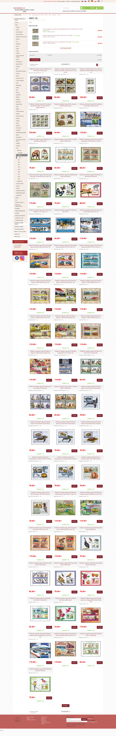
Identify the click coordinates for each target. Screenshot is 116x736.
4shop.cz (74, 726)
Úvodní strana (17, 15)
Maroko (17, 92)
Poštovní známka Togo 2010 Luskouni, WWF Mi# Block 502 (65, 105)
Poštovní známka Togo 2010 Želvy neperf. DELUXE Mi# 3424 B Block (91, 387)
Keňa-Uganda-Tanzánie (21, 71)
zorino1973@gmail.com (92, 721)
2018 (19, 176)
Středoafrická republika (21, 132)
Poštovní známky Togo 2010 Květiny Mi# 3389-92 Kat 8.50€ (40, 599)
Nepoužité (19, 150)
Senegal (17, 120)
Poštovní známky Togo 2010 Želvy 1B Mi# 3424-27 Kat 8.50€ (40, 69)
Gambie (17, 53)
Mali (17, 90)
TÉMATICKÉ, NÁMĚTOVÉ (20, 211)
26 (31, 65)
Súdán (17, 135)
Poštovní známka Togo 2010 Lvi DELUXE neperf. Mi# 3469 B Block (91, 458)
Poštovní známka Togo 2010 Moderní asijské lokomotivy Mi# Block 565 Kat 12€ (40, 635)
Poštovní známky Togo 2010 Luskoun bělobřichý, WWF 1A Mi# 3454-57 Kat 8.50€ (62, 29)
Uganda (17, 186)
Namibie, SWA (19, 104)
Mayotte (18, 97)
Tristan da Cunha (19, 183)
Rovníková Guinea (20, 116)
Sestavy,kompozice (19, 229)
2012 (19, 162)
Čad (17, 41)
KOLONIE (17, 213)
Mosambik (18, 102)
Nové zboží (17, 236)
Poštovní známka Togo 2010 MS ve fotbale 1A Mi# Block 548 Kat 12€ (65, 316)
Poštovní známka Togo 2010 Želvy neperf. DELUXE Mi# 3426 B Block (65, 422)
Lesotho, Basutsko (20, 80)
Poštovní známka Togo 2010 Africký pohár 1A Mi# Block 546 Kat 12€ (65, 281)
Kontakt (68, 1)
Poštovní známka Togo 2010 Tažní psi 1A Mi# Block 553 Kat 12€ (91, 211)
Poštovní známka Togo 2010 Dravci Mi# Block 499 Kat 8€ (65, 564)
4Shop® (71, 725)
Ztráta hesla (43, 721)
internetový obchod (74, 723)
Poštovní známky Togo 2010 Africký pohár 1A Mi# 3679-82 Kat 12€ (40, 281)
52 (33, 65)
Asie (16, 200)
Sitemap (43, 723)
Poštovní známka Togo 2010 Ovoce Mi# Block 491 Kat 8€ (90, 564)
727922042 (89, 718)
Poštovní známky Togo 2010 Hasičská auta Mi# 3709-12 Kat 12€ (40, 528)
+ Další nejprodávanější (65, 48)
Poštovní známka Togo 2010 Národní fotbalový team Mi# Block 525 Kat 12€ (91, 493)
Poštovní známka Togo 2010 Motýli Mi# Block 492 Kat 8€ (65, 175)
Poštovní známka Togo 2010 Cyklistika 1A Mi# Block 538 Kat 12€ (91, 105)
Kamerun (18, 66)
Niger (17, 106)
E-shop (67, 723)
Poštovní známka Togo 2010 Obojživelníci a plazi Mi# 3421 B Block (40, 458)
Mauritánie (18, 94)
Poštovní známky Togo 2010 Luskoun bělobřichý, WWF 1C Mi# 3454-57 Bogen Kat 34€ (40, 105)
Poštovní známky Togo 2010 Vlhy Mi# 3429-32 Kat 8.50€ (91, 634)
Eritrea (17, 46)
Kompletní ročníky (19, 220)
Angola (17, 29)
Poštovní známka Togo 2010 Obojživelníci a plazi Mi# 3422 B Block (65, 458)
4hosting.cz (82, 725)
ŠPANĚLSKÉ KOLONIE (20, 193)
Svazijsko (18, 143)
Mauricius (18, 99)
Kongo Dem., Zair (19, 78)
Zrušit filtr (100, 59)
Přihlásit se (43, 718)
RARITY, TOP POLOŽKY (20, 231)
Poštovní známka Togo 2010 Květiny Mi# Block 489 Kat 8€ (65, 599)
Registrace (43, 719)
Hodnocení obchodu (45, 722)
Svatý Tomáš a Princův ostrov (20, 140)
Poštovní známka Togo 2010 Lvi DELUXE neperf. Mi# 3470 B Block (40, 493)
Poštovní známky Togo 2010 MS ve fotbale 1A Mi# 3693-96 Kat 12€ (91, 316)
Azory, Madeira (19, 32)
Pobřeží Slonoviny (20, 111)
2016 (19, 171)
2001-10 (19, 155)
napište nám (17, 246)
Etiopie (17, 48)
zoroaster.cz (19, 8)
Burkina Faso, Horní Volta (21, 36)
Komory (17, 73)
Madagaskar (18, 85)
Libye (17, 83)
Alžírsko (17, 27)
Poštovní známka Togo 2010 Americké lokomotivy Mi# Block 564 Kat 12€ (65, 634)
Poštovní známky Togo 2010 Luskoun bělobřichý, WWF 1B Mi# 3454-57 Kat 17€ (91, 70)
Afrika (16, 25)
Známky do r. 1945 (19, 218)
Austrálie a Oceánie (19, 202)
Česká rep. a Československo (18, 205)
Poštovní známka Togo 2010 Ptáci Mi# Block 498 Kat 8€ (91, 528)
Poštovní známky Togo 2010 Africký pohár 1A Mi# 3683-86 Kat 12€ (90, 281)
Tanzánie (18, 145)
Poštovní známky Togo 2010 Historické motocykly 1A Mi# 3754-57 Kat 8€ (91, 140)
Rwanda (17, 118)
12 (30, 65)
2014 (19, 167)
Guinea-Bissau (19, 61)
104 (35, 65)
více (43, 72)
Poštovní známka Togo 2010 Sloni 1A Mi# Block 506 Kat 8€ (40, 140)
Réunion (18, 113)
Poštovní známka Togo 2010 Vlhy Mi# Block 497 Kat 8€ (40, 669)
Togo (17, 148)
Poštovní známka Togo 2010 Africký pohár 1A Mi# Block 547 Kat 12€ (40, 316)
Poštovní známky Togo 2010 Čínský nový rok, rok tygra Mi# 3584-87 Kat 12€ (90, 600)
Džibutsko (18, 43)
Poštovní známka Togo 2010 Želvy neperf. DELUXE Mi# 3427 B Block (91, 422)
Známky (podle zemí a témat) (19, 19)
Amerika (17, 197)
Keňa (17, 68)
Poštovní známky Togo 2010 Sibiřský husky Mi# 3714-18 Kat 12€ (65, 352)
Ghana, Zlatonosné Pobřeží (20, 56)
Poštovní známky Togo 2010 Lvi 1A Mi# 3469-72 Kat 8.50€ (65, 140)
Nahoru (1, 730)
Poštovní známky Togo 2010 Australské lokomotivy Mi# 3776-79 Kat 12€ (65, 246)
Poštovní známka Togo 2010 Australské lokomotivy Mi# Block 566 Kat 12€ (40, 246)
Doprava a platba (61, 1)
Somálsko (18, 130)
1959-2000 (20, 152)
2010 (20, 157)
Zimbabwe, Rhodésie (20, 190)
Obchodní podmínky (75, 1)
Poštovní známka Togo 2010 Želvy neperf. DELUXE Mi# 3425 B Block (40, 422)
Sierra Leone (18, 128)
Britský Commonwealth (20, 215)
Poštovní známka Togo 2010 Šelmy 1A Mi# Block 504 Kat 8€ (91, 175)
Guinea (17, 59)
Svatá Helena (19, 137)
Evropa (16, 22)
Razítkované (19, 181)
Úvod (30, 14)
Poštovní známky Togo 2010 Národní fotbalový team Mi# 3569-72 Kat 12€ (65, 493)
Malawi (17, 87)
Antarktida (17, 208)
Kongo (17, 76)
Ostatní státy (18, 195)
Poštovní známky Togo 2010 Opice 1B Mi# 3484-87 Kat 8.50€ (40, 387)
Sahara (17, 123)
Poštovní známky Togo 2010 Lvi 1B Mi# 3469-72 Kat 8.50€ (57, 42)
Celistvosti (16, 234)
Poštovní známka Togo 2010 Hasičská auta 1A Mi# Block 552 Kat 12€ (65, 528)
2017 (19, 174)
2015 (19, 169)
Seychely (18, 125)
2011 (19, 160)
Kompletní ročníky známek (18, 223)
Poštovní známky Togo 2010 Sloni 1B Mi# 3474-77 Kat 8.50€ (57, 35)
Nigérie (17, 109)
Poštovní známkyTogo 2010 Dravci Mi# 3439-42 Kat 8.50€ (40, 564)
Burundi (17, 39)
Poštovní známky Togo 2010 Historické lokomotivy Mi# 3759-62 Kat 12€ (91, 246)
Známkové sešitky (18, 226)
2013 (19, 164)
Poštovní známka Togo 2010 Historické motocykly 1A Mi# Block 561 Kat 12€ (40, 175)
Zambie (17, 188)
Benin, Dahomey (19, 34)
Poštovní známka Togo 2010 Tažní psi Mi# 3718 (65, 211)
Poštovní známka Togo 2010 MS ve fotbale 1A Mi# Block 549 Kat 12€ (40, 352)
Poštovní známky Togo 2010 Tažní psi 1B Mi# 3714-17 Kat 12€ (40, 211)
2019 (19, 178)
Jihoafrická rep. (19, 64)
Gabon (17, 51)
